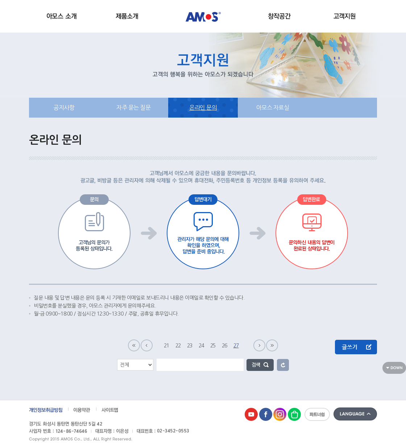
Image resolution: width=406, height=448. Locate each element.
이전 (147, 345)
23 (189, 345)
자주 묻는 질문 (133, 107)
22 (178, 345)
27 (236, 345)
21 (166, 345)
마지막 (272, 345)
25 (213, 345)
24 (201, 345)
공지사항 (63, 107)
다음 (259, 345)
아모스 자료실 (272, 107)
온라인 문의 (203, 107)
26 (224, 345)
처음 (134, 345)
